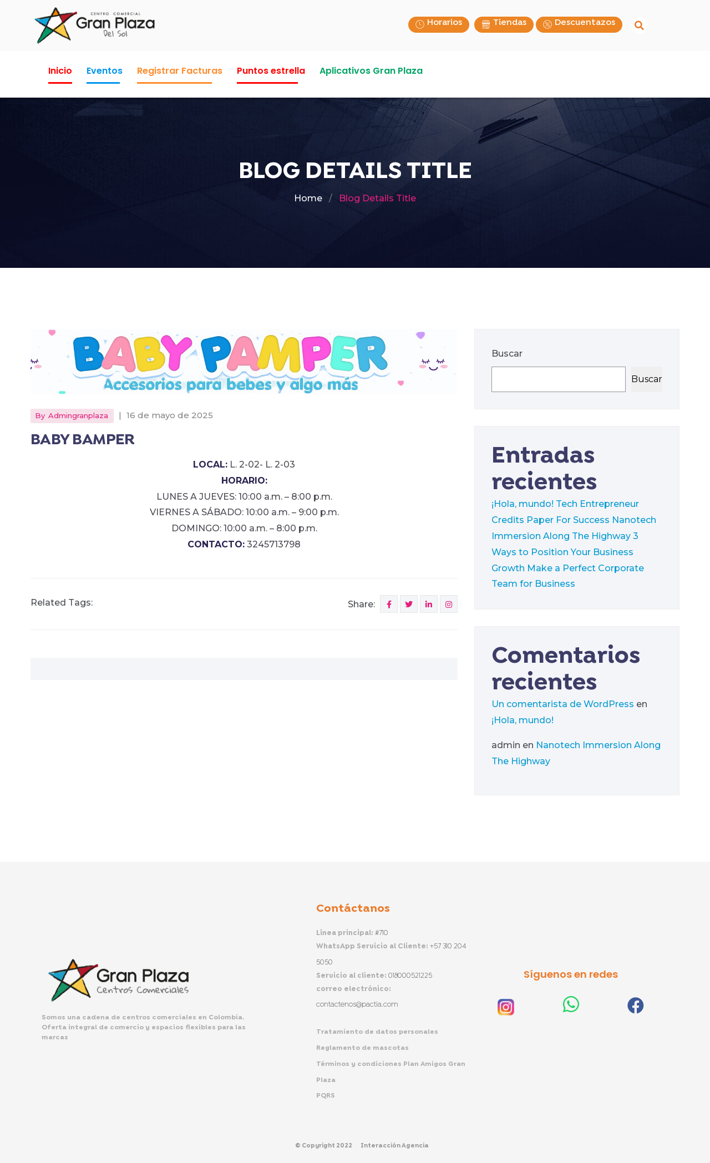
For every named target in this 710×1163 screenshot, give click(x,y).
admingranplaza (78, 415)
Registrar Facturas (179, 70)
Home (308, 198)
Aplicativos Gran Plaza (371, 70)
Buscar (507, 353)
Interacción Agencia (395, 1146)
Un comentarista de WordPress (562, 704)
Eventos (105, 70)
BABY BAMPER (83, 440)
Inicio (60, 70)
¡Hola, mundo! (522, 504)
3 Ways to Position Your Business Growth (564, 552)
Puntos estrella (271, 70)
